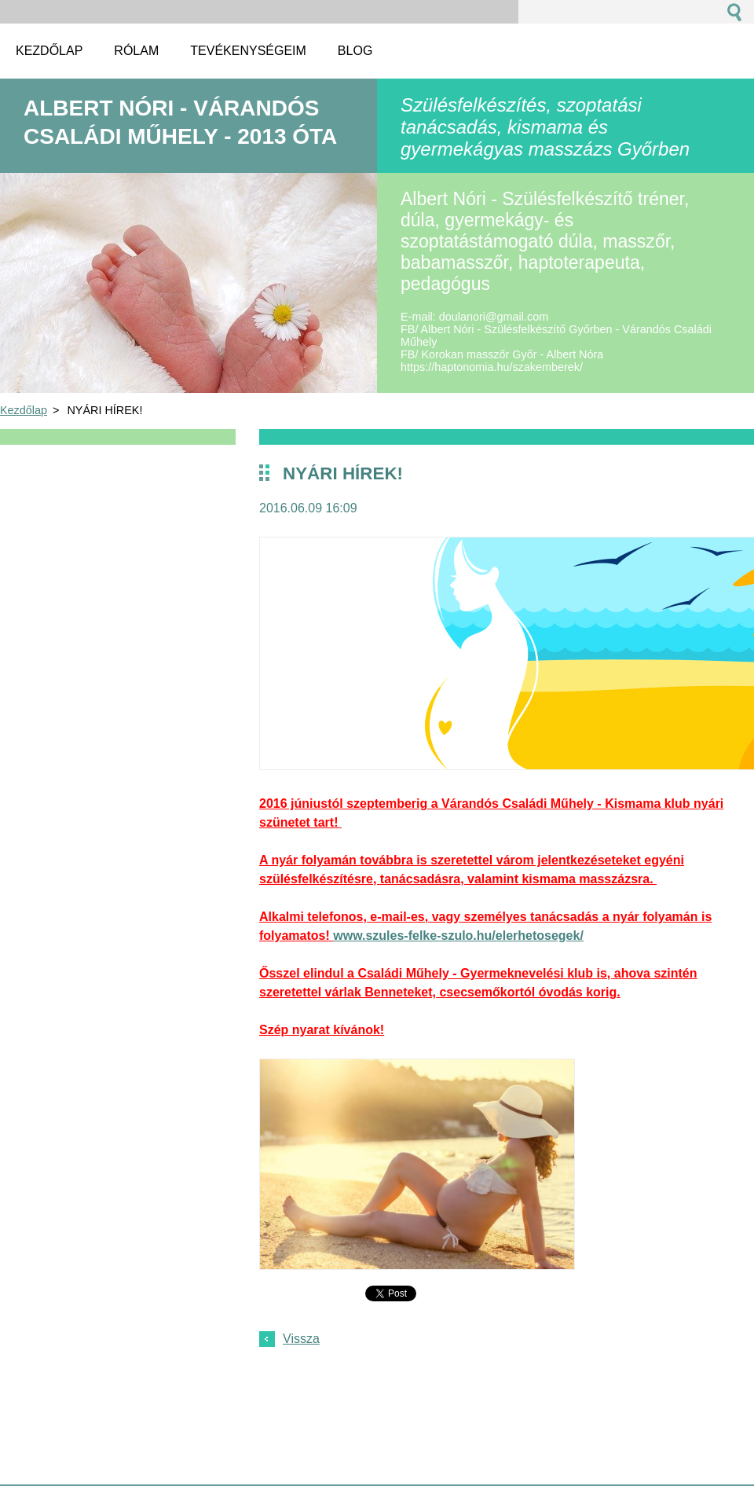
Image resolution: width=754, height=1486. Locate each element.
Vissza (301, 1338)
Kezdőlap (23, 410)
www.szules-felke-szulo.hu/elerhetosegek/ (458, 935)
